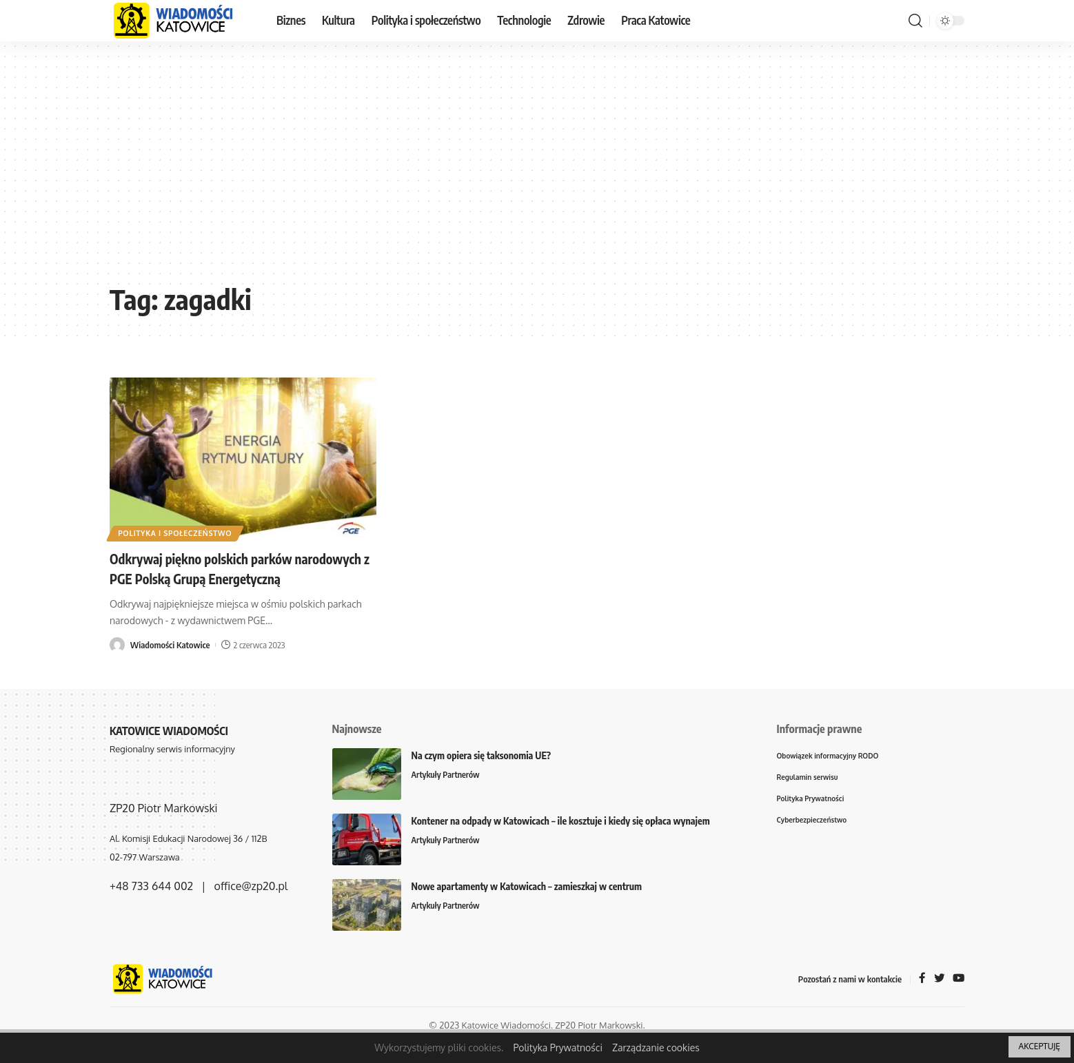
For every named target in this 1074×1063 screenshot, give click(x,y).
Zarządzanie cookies (656, 1047)
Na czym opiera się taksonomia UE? (481, 775)
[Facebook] (921, 999)
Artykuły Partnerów (447, 794)
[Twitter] (938, 999)
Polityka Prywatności (557, 1047)
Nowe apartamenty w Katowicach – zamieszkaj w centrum (527, 905)
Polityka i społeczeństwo (182, 531)
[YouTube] (958, 999)
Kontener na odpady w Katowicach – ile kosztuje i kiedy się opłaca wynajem (561, 840)
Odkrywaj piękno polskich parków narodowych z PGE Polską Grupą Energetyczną (216, 577)
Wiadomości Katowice (170, 664)
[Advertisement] (537, 172)
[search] (915, 20)
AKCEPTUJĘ (1039, 1046)
